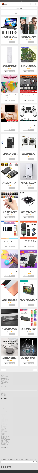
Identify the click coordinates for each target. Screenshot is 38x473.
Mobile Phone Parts (4, 438)
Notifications (3, 394)
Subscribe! (35, 462)
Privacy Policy (3, 376)
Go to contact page (4, 455)
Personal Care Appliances (5, 443)
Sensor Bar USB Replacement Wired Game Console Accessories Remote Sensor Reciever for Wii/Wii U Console (9, 329)
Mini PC (2, 433)
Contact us (15, 1)
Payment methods (4, 379)
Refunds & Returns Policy (5, 380)
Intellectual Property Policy (5, 383)
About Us (2, 381)
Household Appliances (4, 442)
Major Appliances (3, 444)
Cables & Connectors (4, 432)
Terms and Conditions (4, 377)
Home (17, 8)
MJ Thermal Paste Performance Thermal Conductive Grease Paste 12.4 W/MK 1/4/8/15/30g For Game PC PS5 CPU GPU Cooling (29, 359)
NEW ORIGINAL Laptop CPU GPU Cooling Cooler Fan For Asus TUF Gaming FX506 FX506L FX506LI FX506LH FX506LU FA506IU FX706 (28, 155)
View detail (6, 42)
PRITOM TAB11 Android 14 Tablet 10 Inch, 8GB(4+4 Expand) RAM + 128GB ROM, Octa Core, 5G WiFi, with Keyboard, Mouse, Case (9, 38)
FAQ (1, 378)
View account (24, 1)
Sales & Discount (3, 395)
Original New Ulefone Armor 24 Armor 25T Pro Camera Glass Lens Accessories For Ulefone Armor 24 (9, 241)
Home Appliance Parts (4, 445)
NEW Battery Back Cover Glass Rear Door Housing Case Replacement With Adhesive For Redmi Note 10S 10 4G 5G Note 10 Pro (9, 301)
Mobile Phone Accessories (5, 437)
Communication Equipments (5, 440)
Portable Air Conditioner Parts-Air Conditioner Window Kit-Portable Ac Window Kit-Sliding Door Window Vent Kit (9, 67)
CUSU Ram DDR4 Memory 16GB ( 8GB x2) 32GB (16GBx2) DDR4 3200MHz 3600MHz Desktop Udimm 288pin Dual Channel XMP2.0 (28, 330)
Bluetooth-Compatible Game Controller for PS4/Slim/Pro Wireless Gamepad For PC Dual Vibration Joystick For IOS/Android (28, 126)
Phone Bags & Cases (4, 439)
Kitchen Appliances (4, 441)
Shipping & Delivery (4, 382)
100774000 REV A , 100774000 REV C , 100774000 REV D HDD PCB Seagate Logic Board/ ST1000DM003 (28, 66)
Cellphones (2, 436)
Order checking (20, 1)
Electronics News (3, 396)
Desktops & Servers (4, 434)
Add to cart (12, 42)
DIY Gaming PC (3, 435)
